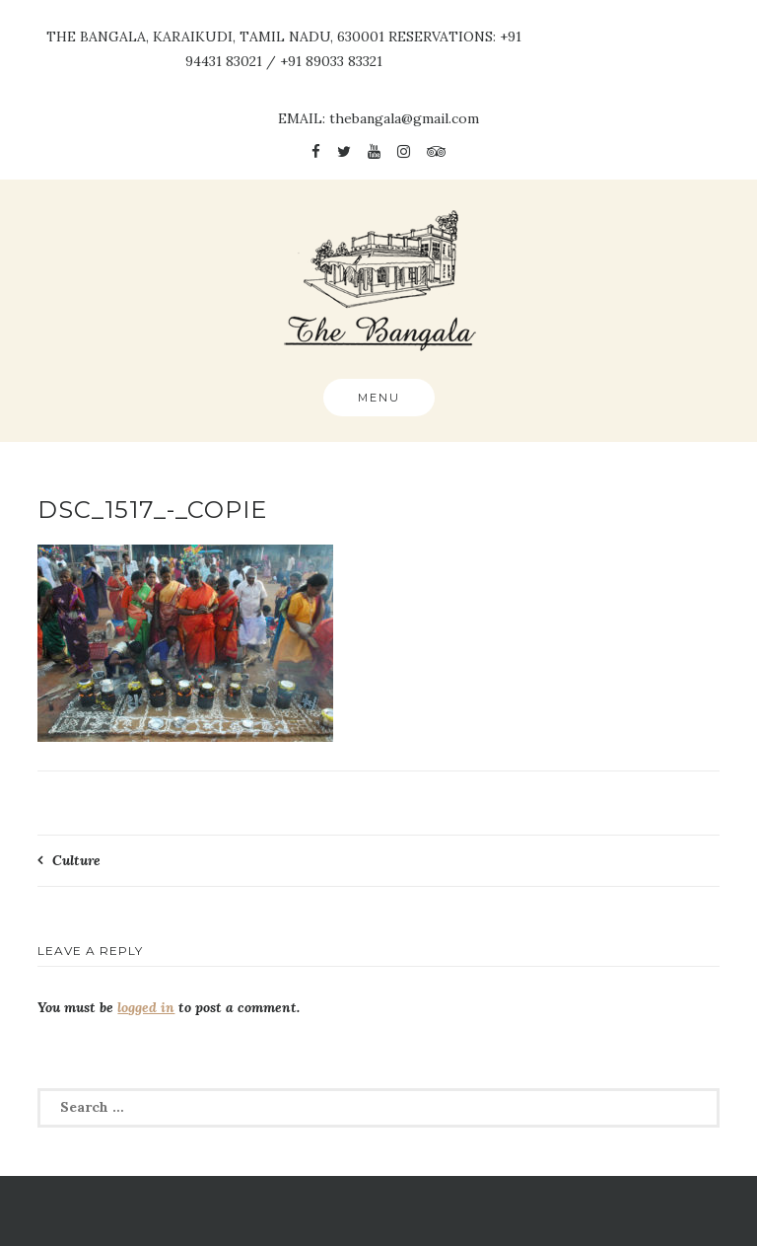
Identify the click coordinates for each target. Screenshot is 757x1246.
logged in (145, 1007)
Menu (379, 397)
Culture (76, 860)
